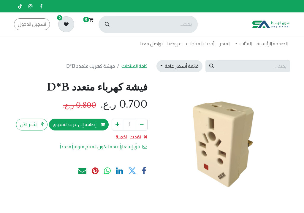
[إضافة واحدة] (117, 124)
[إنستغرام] (30, 6)
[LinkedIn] (119, 171)
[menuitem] (272, 44)
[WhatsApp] (107, 171)
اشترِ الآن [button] (32, 124)
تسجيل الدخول (32, 24)
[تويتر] (132, 171)
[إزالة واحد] (142, 124)
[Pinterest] (95, 171)
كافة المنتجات (134, 66)
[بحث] (107, 24)
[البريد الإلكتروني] (82, 171)
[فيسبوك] (41, 6)
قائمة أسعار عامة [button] (181, 66)
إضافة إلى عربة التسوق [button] (79, 124)
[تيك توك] (20, 6)
